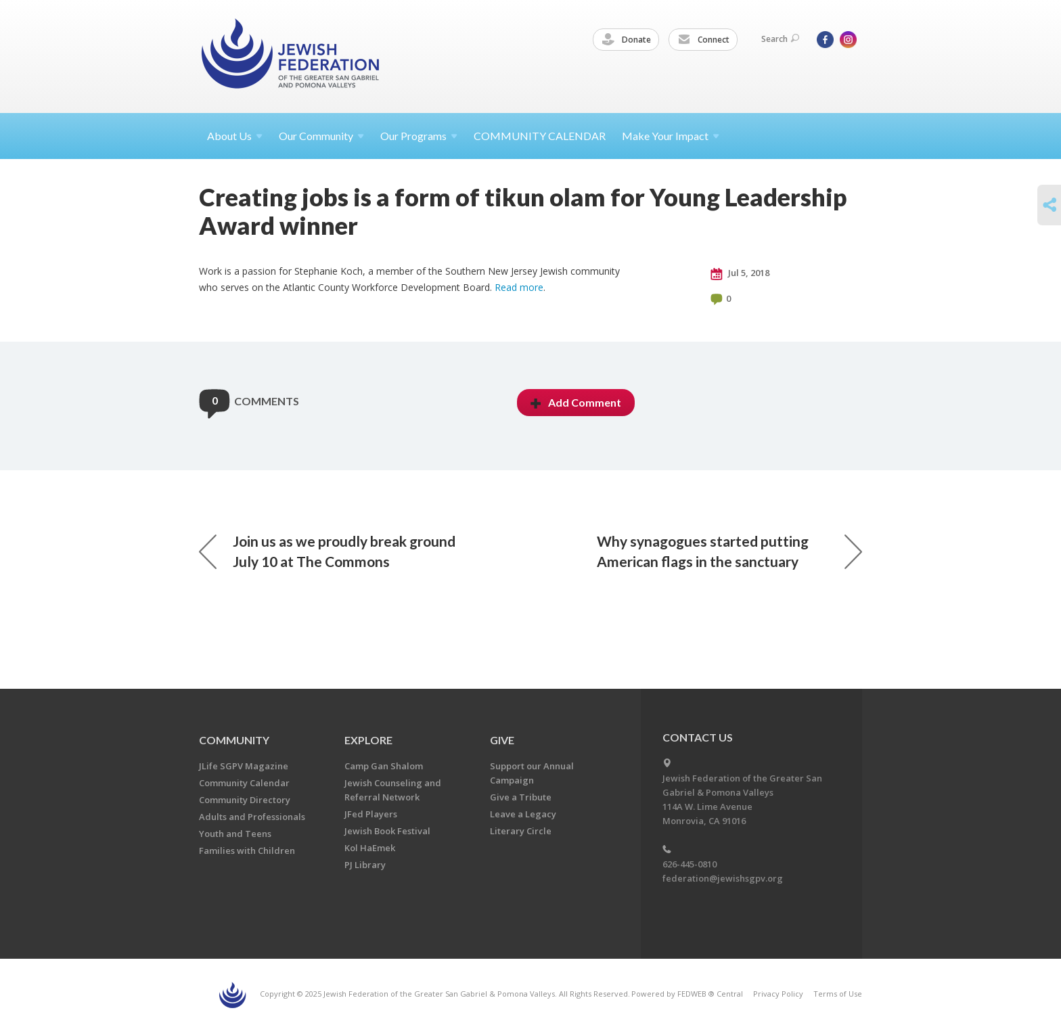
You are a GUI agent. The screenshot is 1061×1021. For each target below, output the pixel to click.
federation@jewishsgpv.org (722, 878)
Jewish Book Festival (387, 831)
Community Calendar (244, 783)
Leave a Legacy (523, 814)
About (235, 135)
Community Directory (244, 800)
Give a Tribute (520, 797)
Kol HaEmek (369, 848)
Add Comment (575, 402)
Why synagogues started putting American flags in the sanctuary (729, 551)
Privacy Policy (778, 994)
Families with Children (247, 850)
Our (418, 135)
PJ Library (365, 865)
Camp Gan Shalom (383, 766)
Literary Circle (520, 831)
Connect (703, 40)
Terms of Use (837, 994)
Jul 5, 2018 (739, 273)
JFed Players (370, 814)
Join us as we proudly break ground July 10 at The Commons (327, 551)
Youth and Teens (235, 833)
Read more (519, 287)
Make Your (670, 135)
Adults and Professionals (252, 817)
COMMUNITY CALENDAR (540, 135)
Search (780, 39)
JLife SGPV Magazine (243, 766)
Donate (626, 40)
